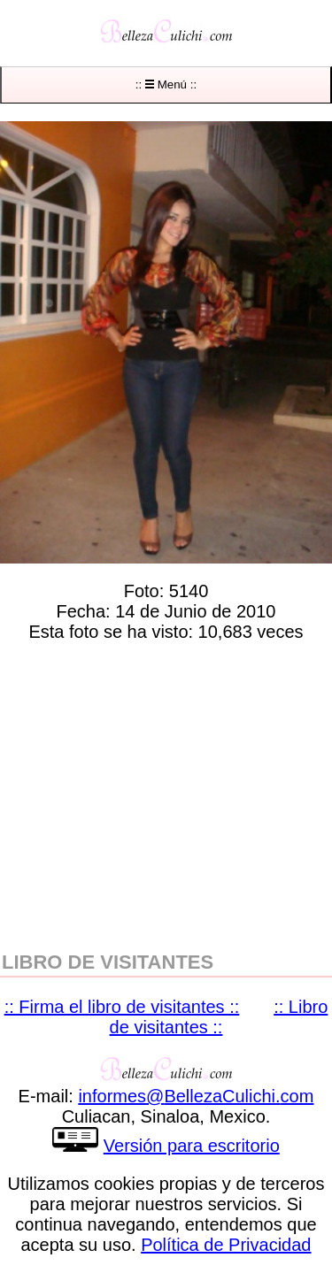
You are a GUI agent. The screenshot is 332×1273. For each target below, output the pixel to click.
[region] (166, 792)
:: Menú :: (166, 84)
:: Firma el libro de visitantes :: (122, 1006)
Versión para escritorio (192, 1145)
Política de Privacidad (226, 1244)
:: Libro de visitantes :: (219, 1017)
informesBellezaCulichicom (195, 1096)
